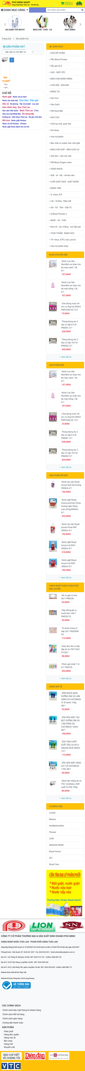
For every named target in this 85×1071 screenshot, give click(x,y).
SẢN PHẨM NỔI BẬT (58, 475)
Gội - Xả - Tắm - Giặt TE (60, 207)
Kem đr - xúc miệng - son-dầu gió (65, 227)
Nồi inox (6, 120)
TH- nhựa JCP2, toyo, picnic (62, 239)
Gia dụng (54, 130)
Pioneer (52, 832)
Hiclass (23, 124)
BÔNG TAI (54, 91)
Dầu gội (34, 100)
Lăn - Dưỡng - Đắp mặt (60, 201)
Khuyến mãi (9, 1047)
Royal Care (54, 864)
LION (51, 838)
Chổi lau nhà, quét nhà (60, 124)
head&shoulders (56, 825)
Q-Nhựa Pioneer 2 (58, 214)
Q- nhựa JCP (55, 194)
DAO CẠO (54, 117)
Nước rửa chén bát (10, 100)
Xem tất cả (65, 357)
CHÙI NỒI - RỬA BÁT (59, 85)
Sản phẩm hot (22, 38)
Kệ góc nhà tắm (35, 117)
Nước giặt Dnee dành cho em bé (15, 127)
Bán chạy (8, 1041)
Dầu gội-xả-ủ (55, 66)
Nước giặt (7, 96)
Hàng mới (8, 1044)
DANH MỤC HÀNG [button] (13, 10)
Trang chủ (6, 38)
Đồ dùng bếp (28, 114)
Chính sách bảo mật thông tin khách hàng (21, 1010)
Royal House (55, 851)
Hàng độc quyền (11, 1034)
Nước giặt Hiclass (18, 120)
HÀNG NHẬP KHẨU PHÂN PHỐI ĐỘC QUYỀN (63, 587)
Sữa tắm (24, 100)
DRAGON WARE (56, 845)
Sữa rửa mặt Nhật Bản (11, 114)
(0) (67, 3)
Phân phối (8, 1031)
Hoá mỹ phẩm (56, 136)
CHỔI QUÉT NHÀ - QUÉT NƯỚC (64, 181)
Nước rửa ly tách (20, 97)
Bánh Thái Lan (26, 110)
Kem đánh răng (9, 107)
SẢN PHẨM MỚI (56, 365)
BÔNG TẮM (55, 188)
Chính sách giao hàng (12, 1018)
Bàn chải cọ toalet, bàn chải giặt (64, 143)
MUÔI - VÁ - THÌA (57, 220)
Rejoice (52, 819)
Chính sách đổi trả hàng (13, 1014)
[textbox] (65, 10)
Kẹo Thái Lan (24, 107)
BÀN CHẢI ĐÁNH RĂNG (60, 78)
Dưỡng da (6, 117)
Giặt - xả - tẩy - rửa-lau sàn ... (63, 175)
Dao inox (54, 98)
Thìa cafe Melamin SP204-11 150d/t (6, 86)
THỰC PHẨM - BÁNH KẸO (61, 233)
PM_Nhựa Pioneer (58, 59)
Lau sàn (35, 104)
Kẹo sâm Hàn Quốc (10, 111)
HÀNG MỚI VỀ (55, 686)
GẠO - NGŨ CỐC (57, 72)
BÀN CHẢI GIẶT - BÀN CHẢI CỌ (64, 149)
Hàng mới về (10, 1037)
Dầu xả (5, 104)
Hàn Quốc (54, 104)
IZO (50, 858)
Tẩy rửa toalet (25, 104)
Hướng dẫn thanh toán (12, 1022)
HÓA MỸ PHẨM (57, 53)
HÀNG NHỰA (56, 169)
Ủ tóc (36, 111)
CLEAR (52, 813)
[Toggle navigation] (71, 3)
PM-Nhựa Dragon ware (60, 162)
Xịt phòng (14, 104)
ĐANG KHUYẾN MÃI (58, 254)
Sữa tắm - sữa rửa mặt (60, 156)
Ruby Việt (23, 972)
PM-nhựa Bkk (56, 111)
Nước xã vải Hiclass (10, 124)
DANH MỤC (56, 46)
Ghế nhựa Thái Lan (20, 117)
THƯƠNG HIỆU (56, 806)
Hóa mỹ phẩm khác (58, 246)
